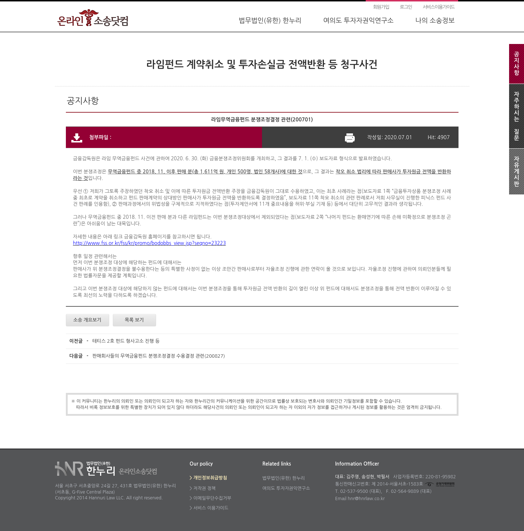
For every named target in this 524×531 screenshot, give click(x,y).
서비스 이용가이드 (210, 508)
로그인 (406, 7)
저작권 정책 (204, 488)
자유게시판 (516, 171)
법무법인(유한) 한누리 (270, 20)
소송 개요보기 (88, 320)
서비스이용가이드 (438, 7)
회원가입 (381, 7)
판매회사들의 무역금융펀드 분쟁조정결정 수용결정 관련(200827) (158, 356)
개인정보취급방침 (210, 478)
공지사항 (516, 64)
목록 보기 (134, 320)
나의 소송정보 (434, 20)
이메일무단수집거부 (212, 498)
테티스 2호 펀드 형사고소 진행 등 (126, 341)
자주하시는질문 (516, 116)
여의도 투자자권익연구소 (358, 20)
